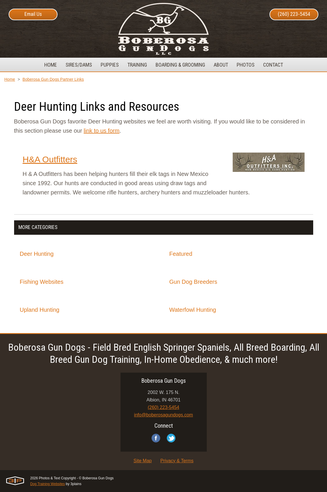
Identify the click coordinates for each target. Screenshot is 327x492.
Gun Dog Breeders (193, 282)
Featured (180, 254)
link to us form (101, 130)
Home (9, 79)
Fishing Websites (42, 282)
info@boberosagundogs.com (163, 414)
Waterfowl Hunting (192, 310)
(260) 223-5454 (294, 14)
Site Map (142, 460)
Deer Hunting (37, 254)
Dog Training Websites (47, 484)
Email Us (33, 14)
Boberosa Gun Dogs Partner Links (53, 79)
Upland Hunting (40, 310)
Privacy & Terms (176, 460)
